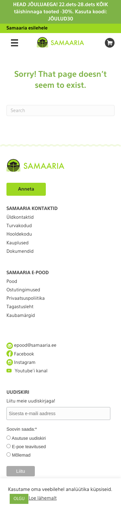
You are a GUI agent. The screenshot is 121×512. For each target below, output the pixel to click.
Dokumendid (20, 251)
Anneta (26, 189)
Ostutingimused (23, 290)
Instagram (20, 362)
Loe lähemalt (42, 498)
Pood (11, 281)
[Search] (60, 110)
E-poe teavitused (29, 446)
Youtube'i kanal (26, 371)
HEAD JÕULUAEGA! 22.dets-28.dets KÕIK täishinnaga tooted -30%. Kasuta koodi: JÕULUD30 (60, 12)
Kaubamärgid (20, 315)
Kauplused (17, 243)
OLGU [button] (19, 498)
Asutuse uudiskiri (29, 438)
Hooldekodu (19, 234)
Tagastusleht (20, 306)
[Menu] (14, 43)
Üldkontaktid (20, 217)
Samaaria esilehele (27, 28)
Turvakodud (19, 225)
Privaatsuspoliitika (25, 298)
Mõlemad (21, 455)
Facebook (20, 354)
